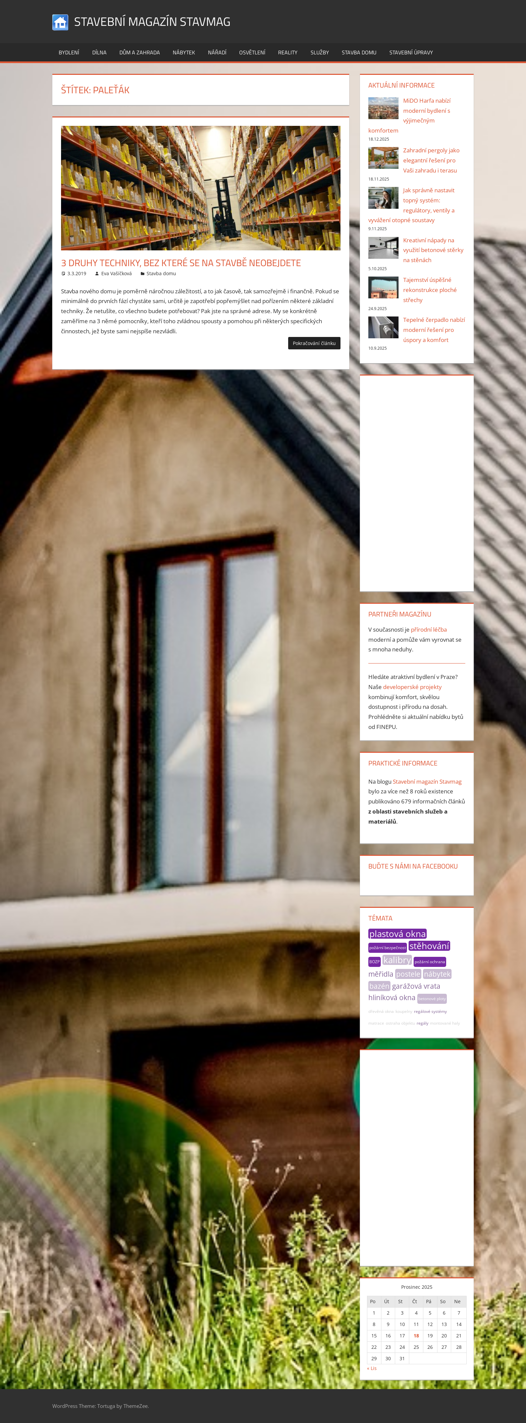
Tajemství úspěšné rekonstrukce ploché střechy (430, 290)
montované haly (445, 1023)
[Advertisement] (416, 482)
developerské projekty (412, 687)
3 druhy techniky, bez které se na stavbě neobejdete (181, 262)
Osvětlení (252, 52)
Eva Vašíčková (116, 273)
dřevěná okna (381, 1011)
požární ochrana (430, 962)
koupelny (404, 1011)
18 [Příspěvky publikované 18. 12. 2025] (416, 1335)
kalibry (397, 960)
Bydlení (69, 52)
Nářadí (217, 52)
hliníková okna (392, 997)
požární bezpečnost (387, 947)
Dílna (99, 52)
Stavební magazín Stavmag (152, 21)
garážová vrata (416, 986)
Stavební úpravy (411, 52)
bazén (379, 986)
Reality (288, 52)
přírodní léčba (429, 629)
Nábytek (184, 52)
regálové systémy (430, 1011)
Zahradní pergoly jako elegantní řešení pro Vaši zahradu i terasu (431, 160)
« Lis (372, 1368)
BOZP (374, 962)
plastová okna (397, 934)
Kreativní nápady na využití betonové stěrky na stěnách (433, 250)
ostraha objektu (400, 1023)
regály (422, 1023)
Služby (320, 52)
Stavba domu (359, 52)
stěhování (429, 946)
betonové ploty (432, 998)
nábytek (437, 974)
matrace (376, 1023)
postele (408, 974)
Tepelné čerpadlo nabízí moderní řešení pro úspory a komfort (434, 330)
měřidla (380, 974)
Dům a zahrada (139, 52)
